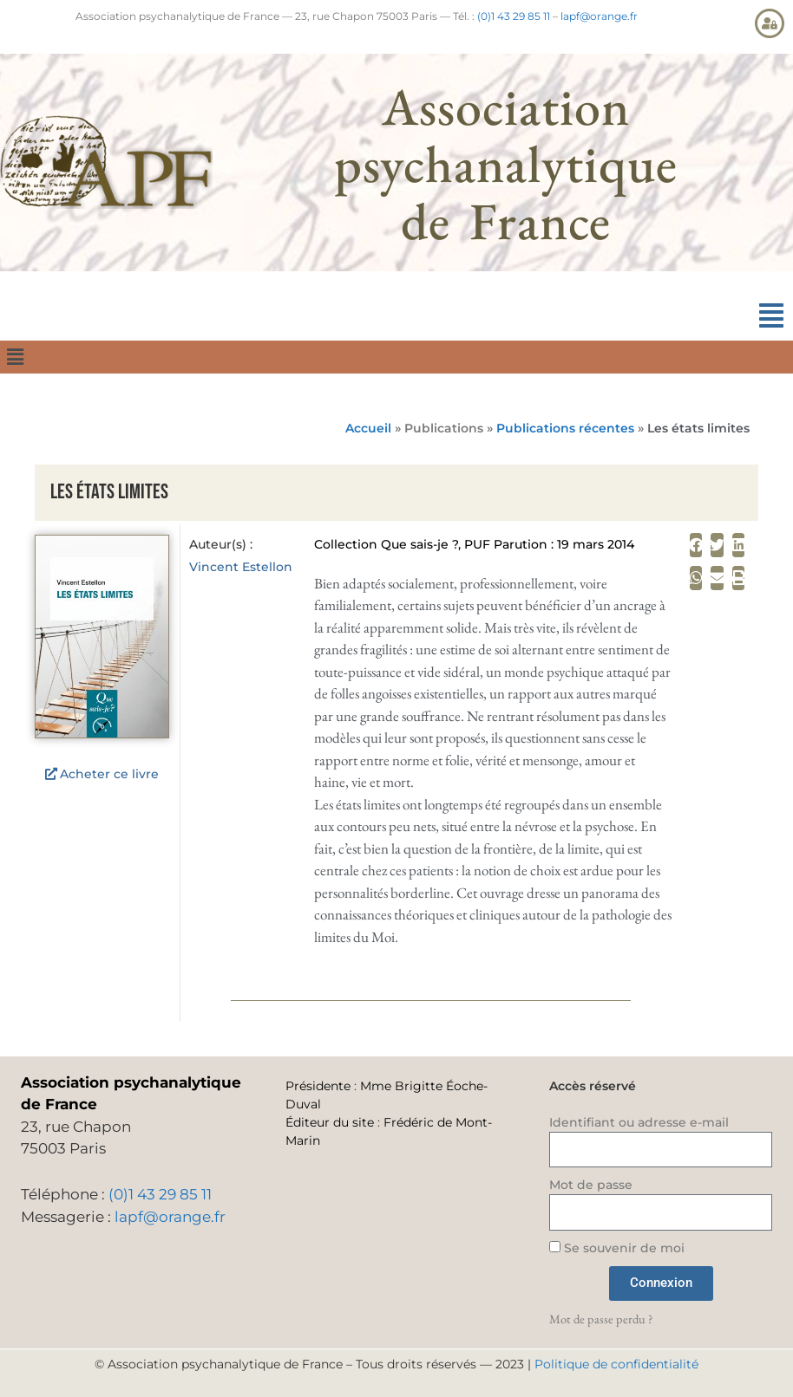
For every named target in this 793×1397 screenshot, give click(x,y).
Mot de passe (590, 1184)
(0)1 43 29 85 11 (513, 16)
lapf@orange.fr (599, 16)
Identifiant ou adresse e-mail (639, 1122)
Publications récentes (565, 428)
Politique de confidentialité (616, 1364)
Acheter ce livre (109, 774)
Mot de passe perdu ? (600, 1318)
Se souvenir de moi (617, 1248)
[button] (771, 316)
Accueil (368, 428)
